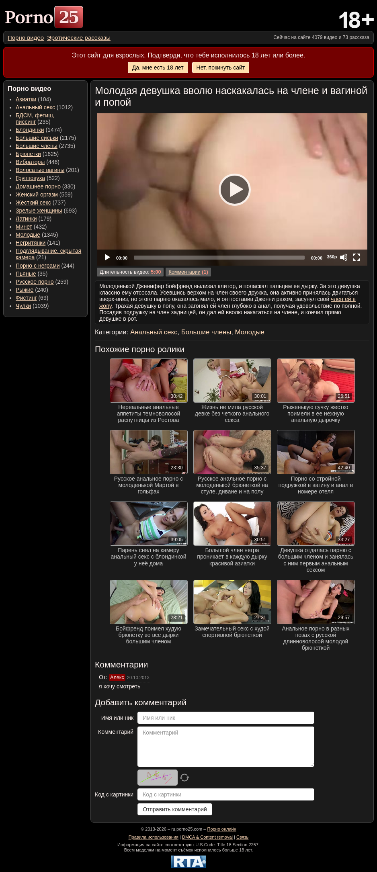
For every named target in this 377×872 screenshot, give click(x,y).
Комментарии (184, 272)
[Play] (232, 189)
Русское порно (35, 281)
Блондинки (30, 130)
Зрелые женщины (39, 210)
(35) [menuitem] (31, 273)
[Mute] (343, 257)
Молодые (28, 234)
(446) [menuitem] (37, 162)
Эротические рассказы (79, 37)
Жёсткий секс (33, 202)
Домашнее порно (38, 186)
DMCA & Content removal (207, 837)
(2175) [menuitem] (46, 138)
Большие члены (36, 146)
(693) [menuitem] (46, 210)
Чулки (23, 306)
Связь (242, 837)
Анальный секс (35, 107)
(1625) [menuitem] (37, 154)
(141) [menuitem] (38, 242)
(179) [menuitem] (33, 218)
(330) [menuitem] (46, 186)
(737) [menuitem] (41, 202)
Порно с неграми (38, 265)
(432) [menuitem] (31, 226)
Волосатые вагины (40, 170)
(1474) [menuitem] (39, 130)
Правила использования (153, 837)
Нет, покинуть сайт (221, 67)
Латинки (26, 218)
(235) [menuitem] (35, 118)
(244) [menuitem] (45, 265)
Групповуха (30, 178)
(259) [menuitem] (42, 281)
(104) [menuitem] (33, 99)
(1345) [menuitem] (37, 234)
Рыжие (24, 290)
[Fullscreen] (356, 257)
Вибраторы (30, 162)
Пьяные (26, 273)
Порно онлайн (221, 829)
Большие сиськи (37, 138)
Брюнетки (28, 154)
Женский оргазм (37, 194)
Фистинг (26, 298)
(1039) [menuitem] (32, 306)
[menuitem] (26, 37)
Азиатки (26, 99)
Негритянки (30, 242)
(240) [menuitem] (32, 290)
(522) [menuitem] (38, 178)
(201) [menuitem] (47, 170)
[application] (232, 189)
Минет (24, 226)
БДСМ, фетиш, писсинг (35, 118)
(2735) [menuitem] (45, 146)
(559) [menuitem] (44, 194)
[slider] (219, 258)
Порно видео (26, 37)
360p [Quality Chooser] (332, 256)
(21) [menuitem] (48, 254)
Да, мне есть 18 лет (158, 67)
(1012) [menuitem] (44, 107)
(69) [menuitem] (32, 298)
